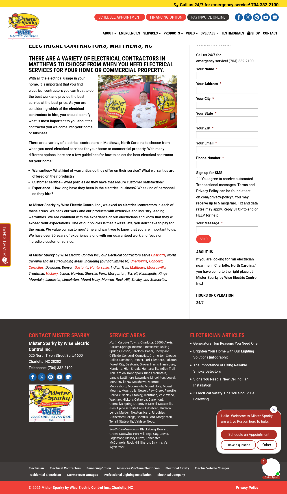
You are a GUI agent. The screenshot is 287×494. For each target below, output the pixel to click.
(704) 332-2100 (241, 61)
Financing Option (166, 17)
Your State (206, 113)
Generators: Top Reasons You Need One (225, 343)
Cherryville (138, 261)
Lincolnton (157, 377)
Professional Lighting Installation (128, 475)
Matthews (137, 267)
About (108, 33)
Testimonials (232, 33)
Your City (205, 99)
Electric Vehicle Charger (212, 468)
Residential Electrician (45, 475)
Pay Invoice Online (208, 17)
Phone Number (210, 158)
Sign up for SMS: (210, 173)
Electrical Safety (177, 468)
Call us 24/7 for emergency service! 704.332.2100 (228, 4)
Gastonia (81, 267)
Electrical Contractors (65, 468)
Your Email (206, 143)
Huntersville (99, 267)
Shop (253, 33)
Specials (208, 33)
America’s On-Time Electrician (138, 468)
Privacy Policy (247, 487)
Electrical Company (171, 475)
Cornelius (36, 267)
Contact (270, 33)
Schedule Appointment (119, 17)
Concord (156, 261)
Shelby (126, 395)
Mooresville (156, 267)
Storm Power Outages (82, 475)
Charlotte (158, 255)
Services (150, 33)
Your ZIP (204, 128)
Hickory (52, 273)
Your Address (208, 84)
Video (190, 33)
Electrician (36, 468)
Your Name (206, 69)
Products (172, 33)
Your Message (209, 223)
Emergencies (129, 33)
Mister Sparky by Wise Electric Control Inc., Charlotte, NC (87, 487)
